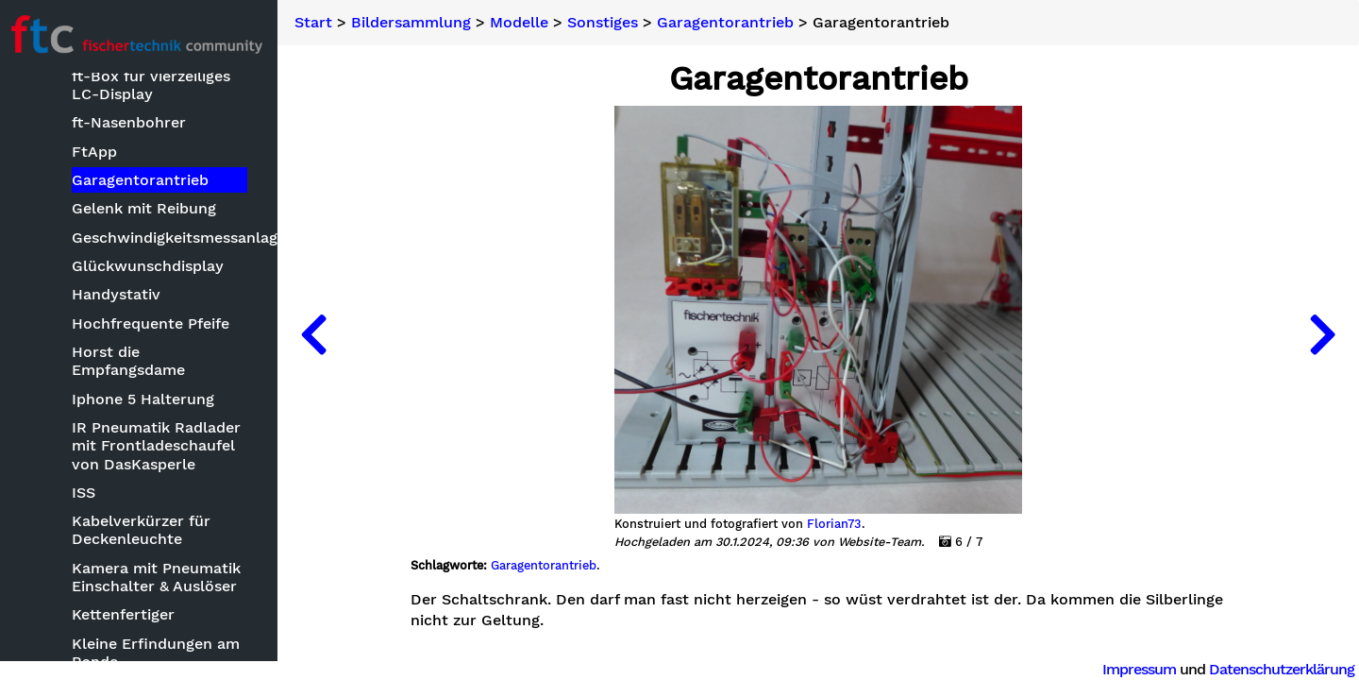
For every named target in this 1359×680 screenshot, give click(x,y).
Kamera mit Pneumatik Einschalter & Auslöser (160, 577)
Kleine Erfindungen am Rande (159, 653)
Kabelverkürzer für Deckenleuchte (145, 531)
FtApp (98, 152)
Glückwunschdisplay (151, 266)
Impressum (1139, 669)
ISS (87, 493)
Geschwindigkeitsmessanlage (164, 237)
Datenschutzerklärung (1281, 669)
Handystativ (120, 295)
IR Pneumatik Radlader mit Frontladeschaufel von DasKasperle (160, 445)
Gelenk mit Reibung (148, 209)
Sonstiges (608, 22)
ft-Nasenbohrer (133, 122)
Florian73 (837, 524)
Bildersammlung (417, 22)
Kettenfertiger (127, 615)
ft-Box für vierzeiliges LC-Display (155, 85)
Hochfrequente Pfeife (154, 323)
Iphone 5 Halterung (147, 399)
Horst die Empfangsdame (132, 361)
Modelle (524, 22)
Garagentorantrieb (144, 180)
